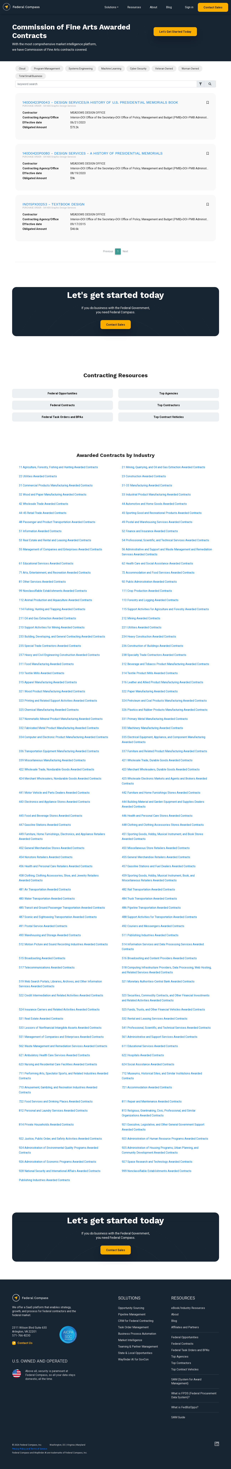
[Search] (106, 84)
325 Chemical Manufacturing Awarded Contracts (49, 709)
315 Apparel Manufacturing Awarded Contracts (48, 682)
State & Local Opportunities (135, 1353)
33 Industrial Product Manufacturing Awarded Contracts (156, 494)
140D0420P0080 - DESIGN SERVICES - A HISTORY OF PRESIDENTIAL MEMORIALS (92, 153)
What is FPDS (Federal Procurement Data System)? (193, 1395)
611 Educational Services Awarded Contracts (150, 1046)
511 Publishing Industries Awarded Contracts (150, 935)
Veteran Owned (164, 68)
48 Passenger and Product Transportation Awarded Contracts (57, 522)
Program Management (47, 68)
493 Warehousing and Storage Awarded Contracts (50, 935)
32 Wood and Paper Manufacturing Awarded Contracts (52, 494)
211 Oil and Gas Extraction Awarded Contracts (47, 618)
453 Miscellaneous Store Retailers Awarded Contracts (156, 848)
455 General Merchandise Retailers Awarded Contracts (156, 857)
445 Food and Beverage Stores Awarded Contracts (50, 815)
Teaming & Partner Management (138, 1346)
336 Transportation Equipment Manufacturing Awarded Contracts (59, 751)
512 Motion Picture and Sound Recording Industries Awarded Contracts (63, 944)
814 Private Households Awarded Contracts (46, 1124)
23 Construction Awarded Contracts (144, 476)
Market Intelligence (130, 1340)
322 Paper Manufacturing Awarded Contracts (150, 691)
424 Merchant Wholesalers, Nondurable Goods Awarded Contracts (60, 778)
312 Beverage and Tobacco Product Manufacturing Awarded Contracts (165, 664)
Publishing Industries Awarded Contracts (44, 1180)
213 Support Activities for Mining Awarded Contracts (52, 627)
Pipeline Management (131, 1314)
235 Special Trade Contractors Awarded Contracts (50, 646)
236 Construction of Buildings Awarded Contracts (152, 646)
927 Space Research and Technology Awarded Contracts (157, 1161)
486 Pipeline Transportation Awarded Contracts (151, 907)
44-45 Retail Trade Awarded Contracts (42, 513)
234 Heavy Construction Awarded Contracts (149, 636)
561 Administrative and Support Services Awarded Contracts (159, 1037)
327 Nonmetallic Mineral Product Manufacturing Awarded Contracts (61, 719)
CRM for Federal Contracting (135, 1321)
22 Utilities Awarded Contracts (38, 476)
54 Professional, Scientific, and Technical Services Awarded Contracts (165, 540)
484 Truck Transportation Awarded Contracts (149, 898)
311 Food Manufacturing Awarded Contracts (46, 664)
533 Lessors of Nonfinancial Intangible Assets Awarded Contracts (60, 1027)
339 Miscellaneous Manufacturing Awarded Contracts (52, 760)
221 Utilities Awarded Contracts (141, 627)
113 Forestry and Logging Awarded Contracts (150, 600)
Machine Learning (111, 68)
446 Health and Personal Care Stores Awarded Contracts (157, 815)
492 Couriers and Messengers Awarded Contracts (153, 926)
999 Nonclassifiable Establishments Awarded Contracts (156, 1171)
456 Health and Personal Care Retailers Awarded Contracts (55, 866)
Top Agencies (168, 393)
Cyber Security (138, 68)
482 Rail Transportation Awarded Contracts (148, 889)
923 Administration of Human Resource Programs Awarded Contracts (165, 1138)
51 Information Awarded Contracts (40, 531)
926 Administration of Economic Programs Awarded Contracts (57, 1161)
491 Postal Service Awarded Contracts (43, 926)
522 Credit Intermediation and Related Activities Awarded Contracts (61, 995)
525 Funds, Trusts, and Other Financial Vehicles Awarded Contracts (163, 1009)
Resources (134, 7)
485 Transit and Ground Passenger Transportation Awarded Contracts (62, 907)
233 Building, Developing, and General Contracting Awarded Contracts (62, 636)
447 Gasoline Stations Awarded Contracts (45, 824)
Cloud (22, 68)
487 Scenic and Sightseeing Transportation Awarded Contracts (58, 917)
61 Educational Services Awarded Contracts (46, 563)
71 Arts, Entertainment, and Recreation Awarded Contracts (55, 572)
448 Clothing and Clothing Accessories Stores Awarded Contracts (163, 824)
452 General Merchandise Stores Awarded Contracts (51, 848)
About (153, 7)
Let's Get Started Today (175, 31)
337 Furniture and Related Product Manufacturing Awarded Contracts (164, 751)
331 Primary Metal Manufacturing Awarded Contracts (155, 719)
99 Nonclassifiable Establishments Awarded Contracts (53, 590)
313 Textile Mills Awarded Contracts (41, 673)
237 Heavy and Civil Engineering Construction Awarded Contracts (59, 655)
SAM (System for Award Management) (186, 1381)
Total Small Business (30, 76)
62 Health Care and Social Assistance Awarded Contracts (157, 563)
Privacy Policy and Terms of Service (29, 1449)
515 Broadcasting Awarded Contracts (42, 958)
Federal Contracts (62, 405)
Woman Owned (190, 68)
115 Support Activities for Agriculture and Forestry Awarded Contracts (165, 609)
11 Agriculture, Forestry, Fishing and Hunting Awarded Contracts (58, 467)
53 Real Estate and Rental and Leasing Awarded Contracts (55, 540)
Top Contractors (168, 405)
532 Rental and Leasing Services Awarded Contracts (154, 1018)
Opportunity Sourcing (131, 1308)
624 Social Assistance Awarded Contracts (148, 1064)
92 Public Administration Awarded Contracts (149, 581)
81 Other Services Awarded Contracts (42, 581)
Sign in (189, 7)
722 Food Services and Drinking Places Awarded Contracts (56, 1101)
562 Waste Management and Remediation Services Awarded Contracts (63, 1046)
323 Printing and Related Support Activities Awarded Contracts (58, 700)
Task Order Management (133, 1327)
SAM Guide (178, 1417)
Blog (169, 7)
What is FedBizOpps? (184, 1407)
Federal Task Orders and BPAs (62, 417)
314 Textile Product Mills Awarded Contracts (150, 673)
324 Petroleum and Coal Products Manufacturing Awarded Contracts (164, 700)
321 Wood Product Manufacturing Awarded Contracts (52, 691)
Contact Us (24, 1343)
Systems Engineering (81, 68)
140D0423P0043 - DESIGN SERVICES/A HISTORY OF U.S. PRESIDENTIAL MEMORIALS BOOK (100, 102)
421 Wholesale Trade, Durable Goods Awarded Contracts (157, 760)
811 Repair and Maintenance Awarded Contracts (152, 1101)
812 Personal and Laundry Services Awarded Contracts (53, 1110)
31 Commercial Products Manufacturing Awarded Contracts (56, 485)
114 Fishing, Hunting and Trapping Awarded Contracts (52, 609)
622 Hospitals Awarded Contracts (143, 1055)
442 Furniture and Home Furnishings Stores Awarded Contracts (161, 792)
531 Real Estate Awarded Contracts (41, 1018)
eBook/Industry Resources (188, 1308)
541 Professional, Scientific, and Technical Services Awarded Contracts (166, 1027)
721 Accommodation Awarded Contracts (147, 1087)
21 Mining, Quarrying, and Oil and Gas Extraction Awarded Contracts (163, 467)
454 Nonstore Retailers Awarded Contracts (45, 857)
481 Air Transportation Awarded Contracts (45, 889)
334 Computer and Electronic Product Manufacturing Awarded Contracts (63, 737)
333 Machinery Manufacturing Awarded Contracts (152, 728)
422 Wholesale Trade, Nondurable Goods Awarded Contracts (56, 769)
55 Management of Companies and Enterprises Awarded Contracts (60, 549)
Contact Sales (213, 7)
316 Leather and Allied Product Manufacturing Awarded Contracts (162, 682)
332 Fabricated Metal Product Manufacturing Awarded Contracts (59, 728)
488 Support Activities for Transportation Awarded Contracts (159, 917)
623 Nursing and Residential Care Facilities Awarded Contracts (58, 1064)
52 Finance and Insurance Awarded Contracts (150, 531)
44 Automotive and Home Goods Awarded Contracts (154, 504)
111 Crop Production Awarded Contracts (147, 590)
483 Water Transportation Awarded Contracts (47, 898)
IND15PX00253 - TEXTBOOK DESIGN (53, 204)
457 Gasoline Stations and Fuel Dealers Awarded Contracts (159, 866)
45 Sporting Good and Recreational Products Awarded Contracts (162, 513)
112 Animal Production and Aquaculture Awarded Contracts (55, 600)
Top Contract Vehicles (169, 417)
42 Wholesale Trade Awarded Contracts (43, 504)
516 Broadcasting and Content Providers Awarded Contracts (159, 958)
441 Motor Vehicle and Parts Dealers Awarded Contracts (54, 792)
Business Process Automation (137, 1333)
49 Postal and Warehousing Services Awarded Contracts (157, 522)
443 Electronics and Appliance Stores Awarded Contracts (54, 801)
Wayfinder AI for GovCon (133, 1359)
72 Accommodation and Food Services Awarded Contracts (158, 572)
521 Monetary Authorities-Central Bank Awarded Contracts (158, 981)
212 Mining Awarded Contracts (141, 618)
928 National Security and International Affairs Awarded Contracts (59, 1171)
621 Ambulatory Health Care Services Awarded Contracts (54, 1055)
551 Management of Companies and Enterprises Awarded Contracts (61, 1037)
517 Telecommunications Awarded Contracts (47, 967)
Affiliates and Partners (185, 1327)
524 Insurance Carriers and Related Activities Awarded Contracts (59, 1009)
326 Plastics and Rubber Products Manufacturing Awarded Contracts (164, 709)
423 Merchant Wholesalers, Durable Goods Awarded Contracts (161, 769)
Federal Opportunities (62, 393)
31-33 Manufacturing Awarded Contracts (147, 485)
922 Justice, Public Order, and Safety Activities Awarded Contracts (60, 1138)
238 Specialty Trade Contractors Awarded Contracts (154, 655)
